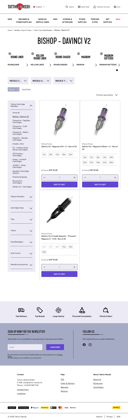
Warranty (64, 387)
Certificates (98, 387)
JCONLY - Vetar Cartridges (19, 166)
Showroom (98, 383)
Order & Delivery (68, 383)
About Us (97, 379)
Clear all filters (26, 89)
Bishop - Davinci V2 (21, 116)
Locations (21, 393)
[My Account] (101, 7)
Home (10, 30)
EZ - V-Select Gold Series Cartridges (20, 149)
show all (16, 113)
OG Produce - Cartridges (18, 154)
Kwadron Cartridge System (21, 172)
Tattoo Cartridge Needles (43, 30)
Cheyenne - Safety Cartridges (20, 133)
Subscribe (55, 347)
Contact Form (23, 390)
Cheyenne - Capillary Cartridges (21, 121)
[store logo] (19, 6)
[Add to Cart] (59, 184)
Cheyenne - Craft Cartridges (20, 127)
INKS (55, 19)
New (10, 19)
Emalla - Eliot (18, 144)
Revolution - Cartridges (18, 182)
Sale (118, 19)
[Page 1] (117, 70)
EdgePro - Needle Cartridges (20, 139)
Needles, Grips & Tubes (22, 30)
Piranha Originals (20, 177)
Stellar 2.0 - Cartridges (22, 187)
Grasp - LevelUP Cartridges (19, 160)
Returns (64, 391)
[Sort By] (107, 94)
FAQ (62, 379)
